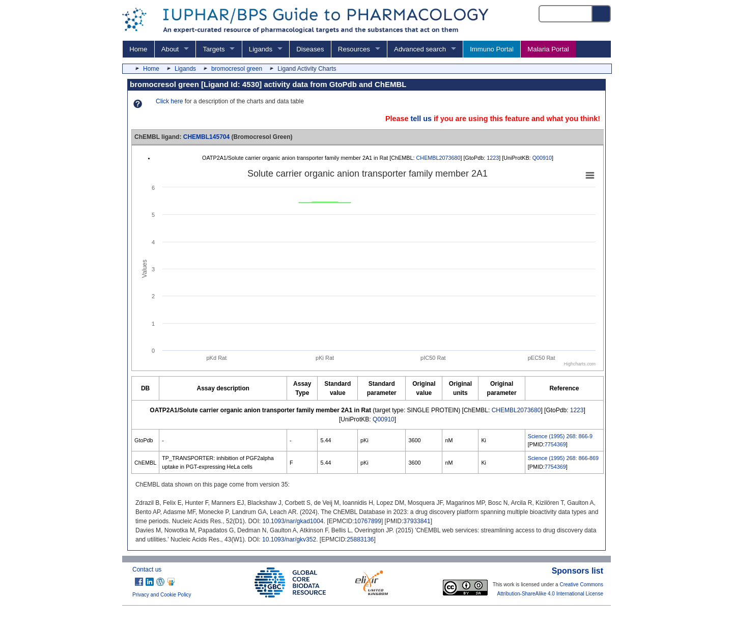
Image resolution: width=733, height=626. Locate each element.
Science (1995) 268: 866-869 (563, 458)
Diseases (310, 49)
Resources (354, 49)
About (170, 49)
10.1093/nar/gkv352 (289, 539)
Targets (213, 49)
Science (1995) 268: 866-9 (560, 436)
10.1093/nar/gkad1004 (292, 521)
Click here (169, 101)
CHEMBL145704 (206, 136)
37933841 (416, 521)
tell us (421, 119)
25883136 (360, 539)
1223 (493, 158)
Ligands (260, 49)
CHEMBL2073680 (438, 158)
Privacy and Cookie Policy (161, 594)
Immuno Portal (492, 49)
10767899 (367, 521)
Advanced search (420, 49)
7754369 (555, 444)
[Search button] (602, 13)
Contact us (146, 569)
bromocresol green (236, 68)
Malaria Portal (548, 49)
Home (138, 49)
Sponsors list (577, 570)
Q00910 (542, 158)
